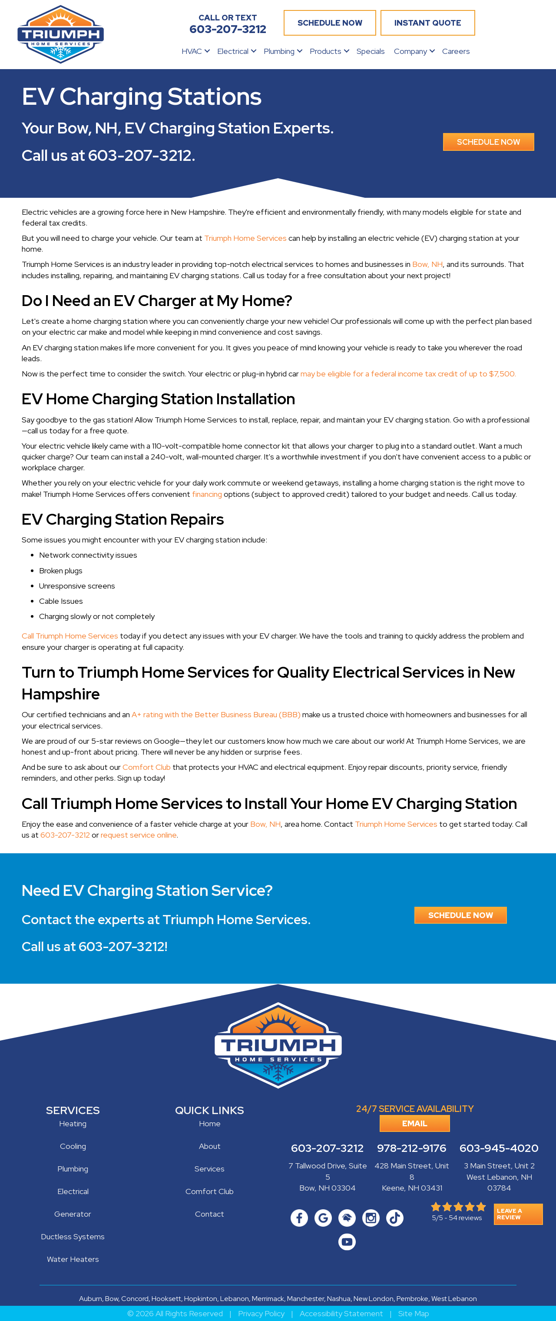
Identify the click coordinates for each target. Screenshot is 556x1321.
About (210, 1146)
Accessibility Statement (341, 1313)
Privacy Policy (261, 1313)
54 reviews (465, 1217)
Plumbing (279, 51)
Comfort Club (146, 767)
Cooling (73, 1146)
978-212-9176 (412, 1148)
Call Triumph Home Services (70, 636)
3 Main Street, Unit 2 (499, 1166)
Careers (456, 51)
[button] (207, 51)
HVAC (192, 51)
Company (410, 51)
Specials (371, 51)
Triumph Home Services (245, 238)
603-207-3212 (140, 155)
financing (207, 494)
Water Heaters (73, 1259)
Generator (72, 1214)
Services (210, 1169)
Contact (209, 1214)
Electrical (232, 51)
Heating (72, 1123)
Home (210, 1123)
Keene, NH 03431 (412, 1188)
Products (325, 51)
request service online (138, 835)
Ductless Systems (73, 1236)
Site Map (413, 1313)
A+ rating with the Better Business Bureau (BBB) (216, 714)
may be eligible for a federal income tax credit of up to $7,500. (408, 374)
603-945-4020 (499, 1148)
